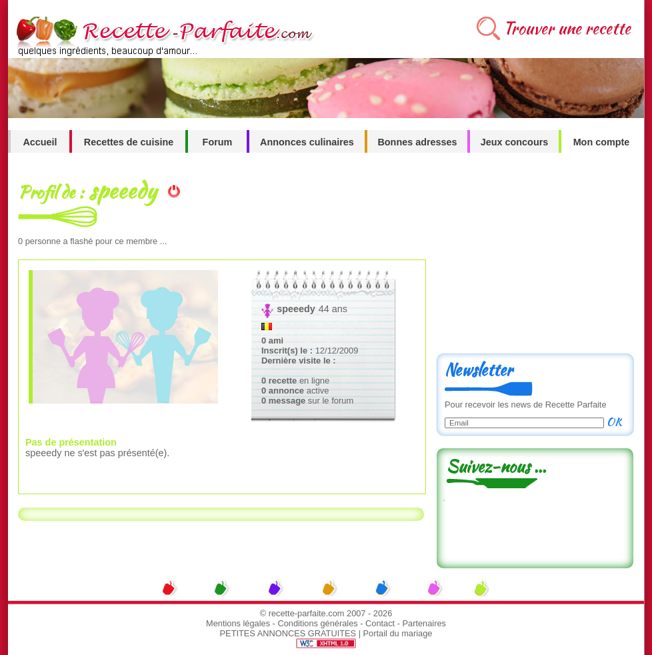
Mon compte (601, 142)
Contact (380, 623)
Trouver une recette (567, 28)
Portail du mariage (398, 633)
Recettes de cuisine (128, 142)
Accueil (40, 142)
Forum (218, 142)
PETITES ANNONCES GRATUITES (288, 633)
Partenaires (424, 623)
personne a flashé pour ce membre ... (92, 241)
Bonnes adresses (417, 142)
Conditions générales (317, 623)
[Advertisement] (535, 258)
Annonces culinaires (307, 142)
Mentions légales (238, 623)
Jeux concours (515, 142)
